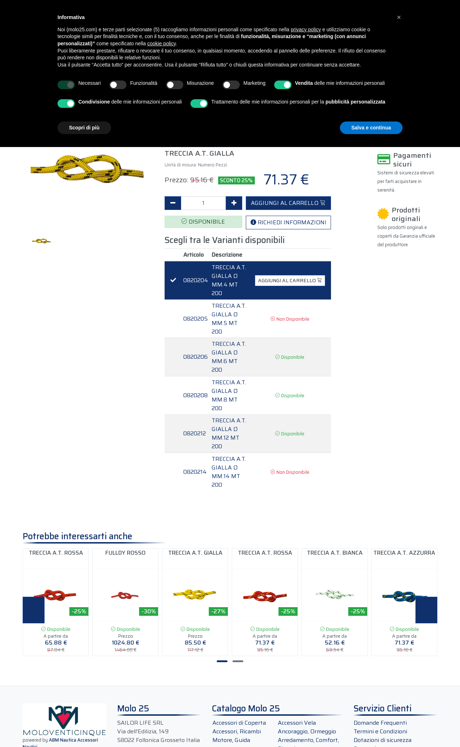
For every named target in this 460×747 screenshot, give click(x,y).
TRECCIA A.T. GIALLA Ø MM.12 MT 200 (229, 433)
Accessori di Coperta (239, 722)
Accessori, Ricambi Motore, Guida (236, 735)
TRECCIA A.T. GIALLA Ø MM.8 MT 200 (229, 395)
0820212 (194, 433)
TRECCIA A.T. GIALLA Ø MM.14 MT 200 (229, 472)
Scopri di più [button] (84, 127)
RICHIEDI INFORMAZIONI (288, 222)
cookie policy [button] (161, 43)
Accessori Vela (297, 722)
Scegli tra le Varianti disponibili (225, 240)
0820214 (195, 472)
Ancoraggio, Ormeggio (307, 731)
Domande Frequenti (380, 722)
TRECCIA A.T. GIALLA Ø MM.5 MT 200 (229, 319)
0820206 (195, 357)
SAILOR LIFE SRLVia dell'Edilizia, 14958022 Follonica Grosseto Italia (158, 731)
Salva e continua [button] (371, 127)
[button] (399, 17)
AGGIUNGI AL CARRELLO (288, 202)
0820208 (195, 395)
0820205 (195, 319)
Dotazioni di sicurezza (382, 739)
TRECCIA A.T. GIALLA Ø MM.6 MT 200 (229, 357)
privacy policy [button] (306, 29)
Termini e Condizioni (380, 731)
